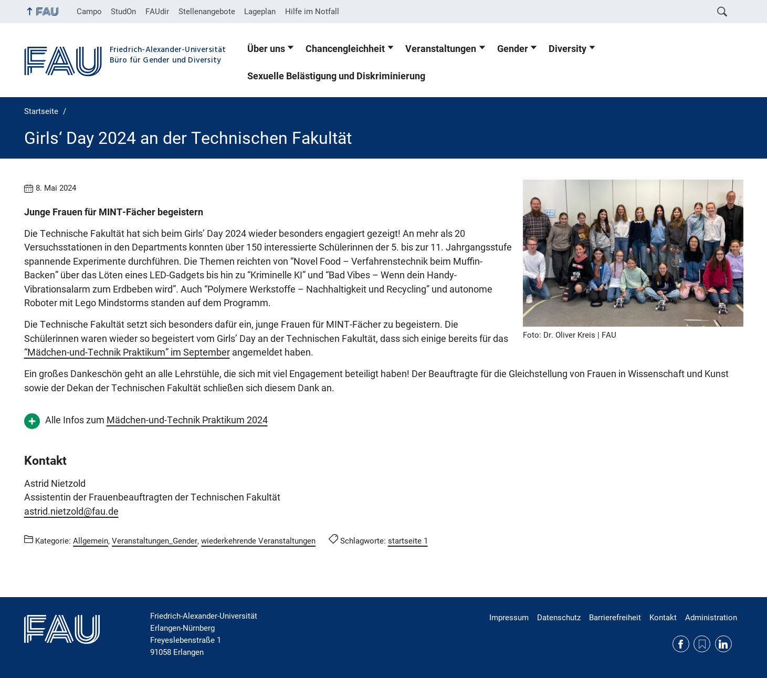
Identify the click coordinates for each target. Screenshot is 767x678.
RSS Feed (702, 643)
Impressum (509, 617)
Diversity (567, 49)
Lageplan (260, 11)
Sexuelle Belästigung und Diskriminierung (336, 76)
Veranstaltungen (440, 49)
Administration (711, 617)
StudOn (123, 11)
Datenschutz (559, 617)
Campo (89, 11)
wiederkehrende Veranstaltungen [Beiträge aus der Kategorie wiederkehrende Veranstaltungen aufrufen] (258, 541)
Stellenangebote (206, 11)
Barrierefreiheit (615, 617)
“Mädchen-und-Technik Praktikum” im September (127, 352)
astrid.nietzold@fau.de (71, 511)
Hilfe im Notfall (312, 11)
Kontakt (663, 617)
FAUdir (157, 11)
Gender (512, 49)
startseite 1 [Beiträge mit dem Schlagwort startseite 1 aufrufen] (408, 541)
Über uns (266, 49)
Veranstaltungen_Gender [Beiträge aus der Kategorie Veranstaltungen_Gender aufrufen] (154, 541)
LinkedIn (723, 643)
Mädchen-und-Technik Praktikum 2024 (187, 420)
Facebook (681, 643)
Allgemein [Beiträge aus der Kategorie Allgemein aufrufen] (90, 541)
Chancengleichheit (345, 49)
